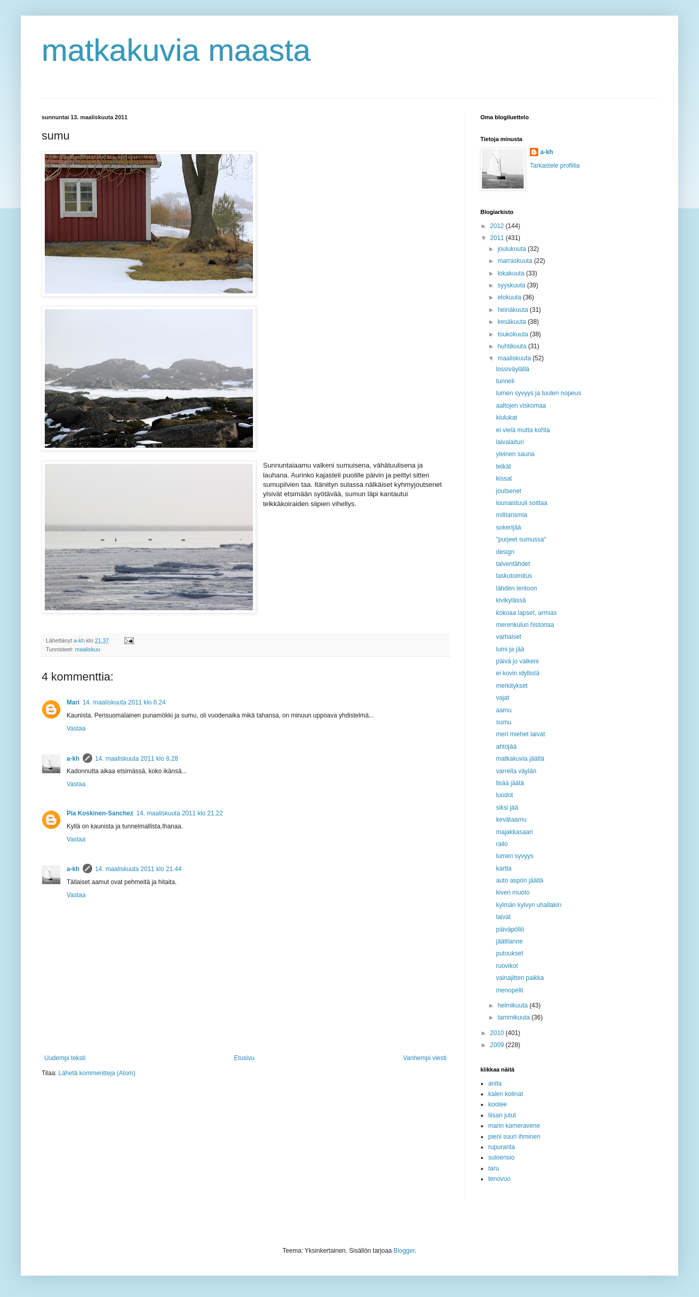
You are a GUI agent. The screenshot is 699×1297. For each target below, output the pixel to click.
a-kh (73, 758)
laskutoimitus (514, 576)
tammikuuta (514, 1017)
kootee (497, 1104)
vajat (502, 697)
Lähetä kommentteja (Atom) (96, 1073)
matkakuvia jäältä (520, 758)
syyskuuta (512, 285)
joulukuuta (513, 249)
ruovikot (507, 965)
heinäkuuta (514, 309)
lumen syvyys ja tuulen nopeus (538, 393)
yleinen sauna (515, 454)
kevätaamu (511, 819)
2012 (498, 226)
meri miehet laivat (520, 734)
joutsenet (509, 491)
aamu (504, 710)
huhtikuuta (513, 346)
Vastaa (76, 728)
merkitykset (512, 685)
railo (502, 844)
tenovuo (499, 1178)
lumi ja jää (510, 649)
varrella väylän (516, 771)
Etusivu (244, 1058)
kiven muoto (513, 892)
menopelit (509, 990)
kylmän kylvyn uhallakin (528, 905)
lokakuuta (512, 273)
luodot (504, 795)
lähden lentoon (516, 588)
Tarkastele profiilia (555, 165)
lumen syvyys (514, 856)
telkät (503, 466)
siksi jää (507, 807)
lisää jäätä (510, 783)
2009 (498, 1045)
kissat (504, 478)
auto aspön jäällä (519, 880)
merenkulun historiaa (525, 624)
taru (493, 1168)
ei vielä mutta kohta (523, 430)
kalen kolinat (505, 1094)
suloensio (501, 1157)
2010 (498, 1033)
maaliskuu (87, 649)
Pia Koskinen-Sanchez (100, 813)
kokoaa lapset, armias (526, 612)
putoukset (509, 953)
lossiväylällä (512, 369)
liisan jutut (502, 1115)
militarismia (511, 515)
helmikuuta (513, 1005)
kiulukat (506, 417)
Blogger (404, 1250)
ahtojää (506, 746)
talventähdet (513, 564)
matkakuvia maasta (176, 50)
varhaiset (509, 636)
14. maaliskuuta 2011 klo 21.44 (138, 869)
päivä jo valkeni (517, 661)
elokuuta (510, 297)
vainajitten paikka (520, 977)
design (505, 552)
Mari (73, 702)
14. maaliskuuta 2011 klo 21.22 (179, 813)
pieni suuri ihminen (514, 1136)
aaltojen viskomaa (521, 405)
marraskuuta (516, 261)
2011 (498, 238)
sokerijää (508, 527)
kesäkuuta (513, 321)
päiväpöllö (510, 929)
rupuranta (501, 1147)
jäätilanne (509, 941)
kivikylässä (511, 600)
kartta (504, 868)
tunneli (505, 381)
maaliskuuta (515, 358)
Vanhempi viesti (425, 1058)
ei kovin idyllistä (517, 673)
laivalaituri (510, 442)
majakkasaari (514, 832)
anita (495, 1083)
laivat (503, 917)
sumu (503, 722)
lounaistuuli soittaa (522, 503)
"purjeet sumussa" (521, 539)
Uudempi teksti (64, 1058)
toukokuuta (514, 334)
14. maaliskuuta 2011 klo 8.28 (136, 758)
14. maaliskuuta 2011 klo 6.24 (124, 702)
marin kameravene (514, 1125)
